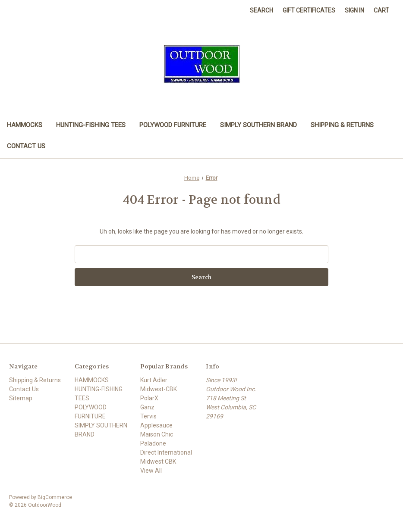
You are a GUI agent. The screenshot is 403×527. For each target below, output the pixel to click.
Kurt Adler (153, 380)
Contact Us (26, 146)
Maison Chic (156, 434)
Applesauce (156, 425)
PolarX (149, 398)
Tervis (148, 416)
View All (151, 470)
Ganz (147, 407)
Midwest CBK (158, 461)
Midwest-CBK (158, 389)
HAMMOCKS (24, 125)
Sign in (354, 10)
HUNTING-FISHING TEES (91, 125)
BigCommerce (55, 497)
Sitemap (20, 398)
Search (261, 10)
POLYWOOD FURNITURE (172, 125)
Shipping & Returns (342, 125)
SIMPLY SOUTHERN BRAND (258, 125)
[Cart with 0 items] (381, 10)
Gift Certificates (309, 10)
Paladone (153, 443)
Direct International (166, 452)
